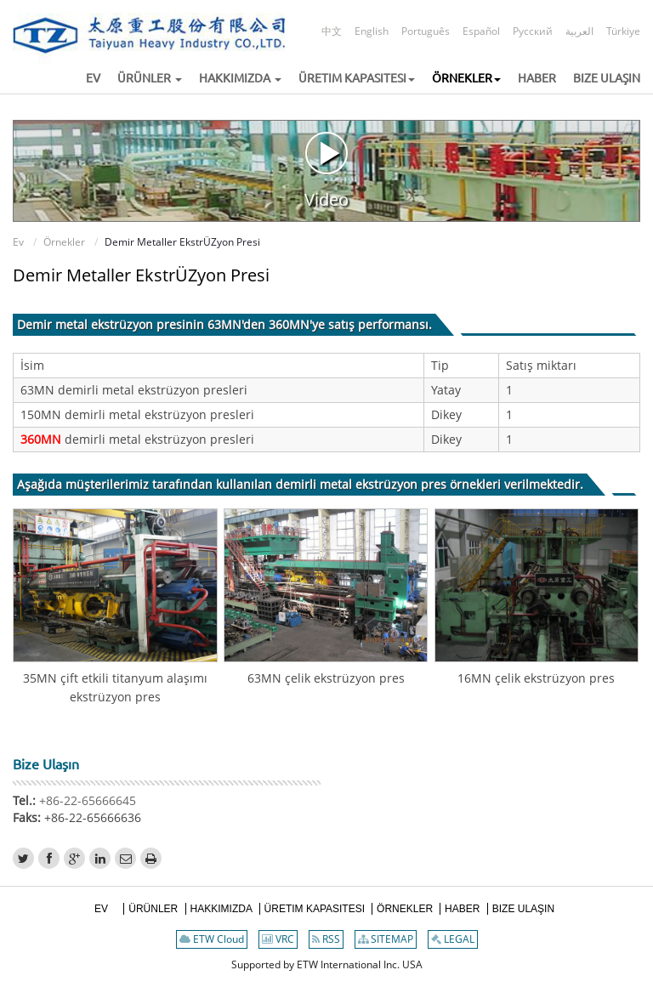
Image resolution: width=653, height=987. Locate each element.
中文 (331, 31)
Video (326, 170)
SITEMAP (385, 939)
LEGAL (452, 939)
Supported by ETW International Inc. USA (327, 964)
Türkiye (623, 31)
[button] (143, 79)
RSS (326, 939)
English (372, 31)
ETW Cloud (211, 939)
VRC (278, 939)
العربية (579, 31)
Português (425, 31)
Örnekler (64, 242)
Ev (18, 242)
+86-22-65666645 (86, 800)
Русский (533, 31)
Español (481, 31)
